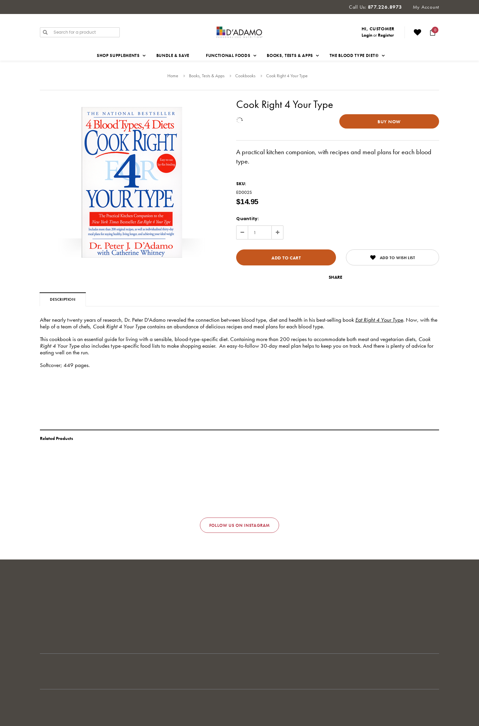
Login (367, 35)
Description (63, 299)
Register (386, 35)
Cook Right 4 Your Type (287, 76)
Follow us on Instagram (239, 525)
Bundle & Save (172, 55)
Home (172, 76)
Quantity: (247, 218)
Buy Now (389, 122)
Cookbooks (245, 76)
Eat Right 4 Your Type (379, 319)
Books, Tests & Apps (207, 76)
